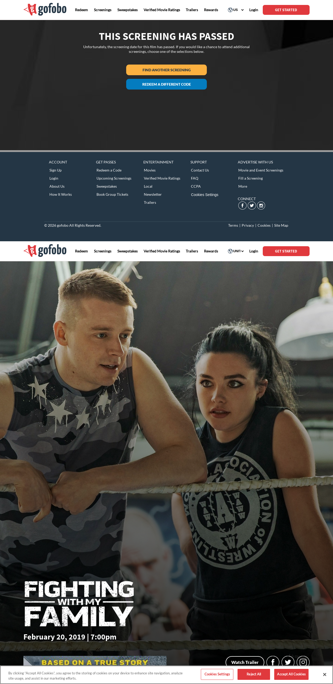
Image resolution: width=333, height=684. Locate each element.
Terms (233, 225)
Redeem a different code (166, 84)
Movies (150, 170)
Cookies (264, 225)
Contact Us (200, 170)
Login (53, 178)
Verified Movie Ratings (162, 178)
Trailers (150, 202)
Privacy (248, 225)
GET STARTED (286, 10)
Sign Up (55, 170)
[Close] (324, 674)
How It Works (60, 194)
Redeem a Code (109, 170)
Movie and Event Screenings (260, 170)
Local (148, 186)
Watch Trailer (245, 662)
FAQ (194, 178)
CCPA (196, 186)
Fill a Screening (250, 178)
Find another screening (167, 70)
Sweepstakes (107, 186)
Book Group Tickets (112, 194)
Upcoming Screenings (114, 178)
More (242, 186)
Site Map (281, 225)
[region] (166, 675)
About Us (57, 186)
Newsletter (153, 194)
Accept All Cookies (291, 674)
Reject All (254, 674)
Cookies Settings (204, 195)
